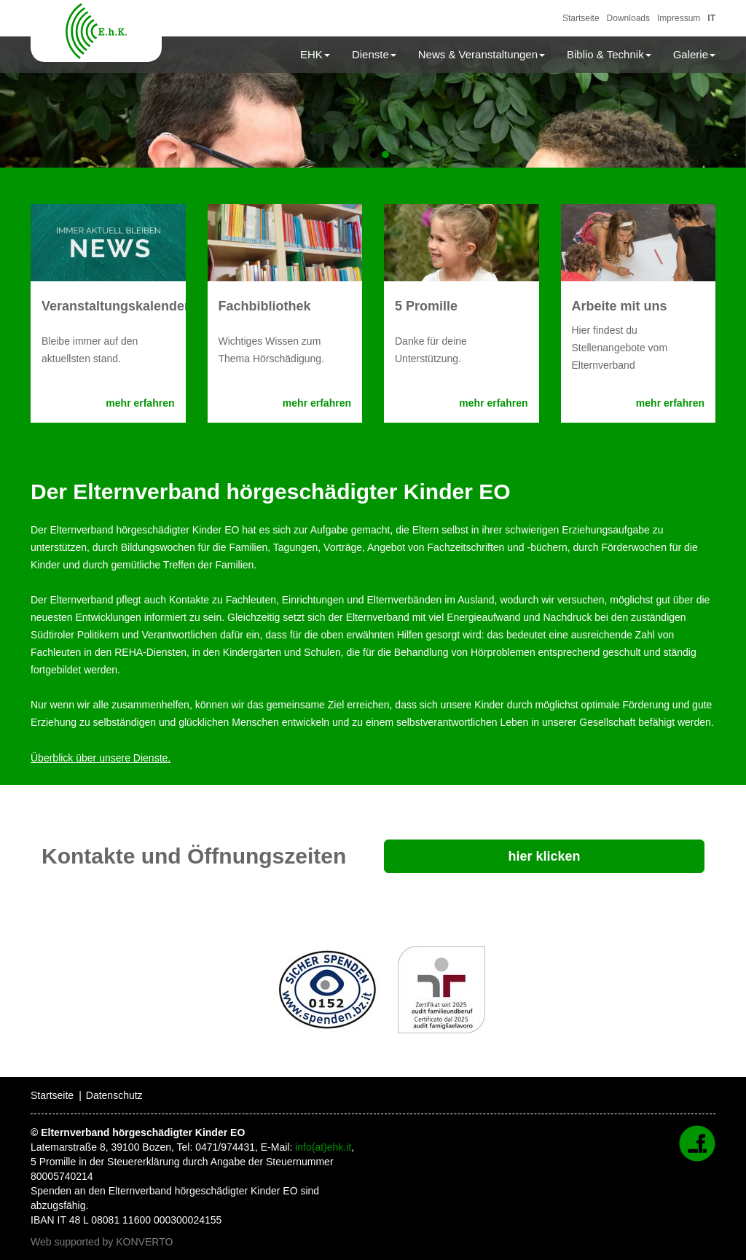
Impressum (678, 18)
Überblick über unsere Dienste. (100, 758)
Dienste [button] (374, 54)
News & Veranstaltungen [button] (481, 54)
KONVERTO (144, 1242)
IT (711, 18)
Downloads (628, 18)
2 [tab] (385, 154)
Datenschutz (114, 1095)
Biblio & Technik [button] (609, 54)
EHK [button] (315, 54)
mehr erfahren (140, 403)
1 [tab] (373, 154)
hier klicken (544, 856)
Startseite (581, 18)
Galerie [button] (694, 54)
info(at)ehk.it (323, 1147)
